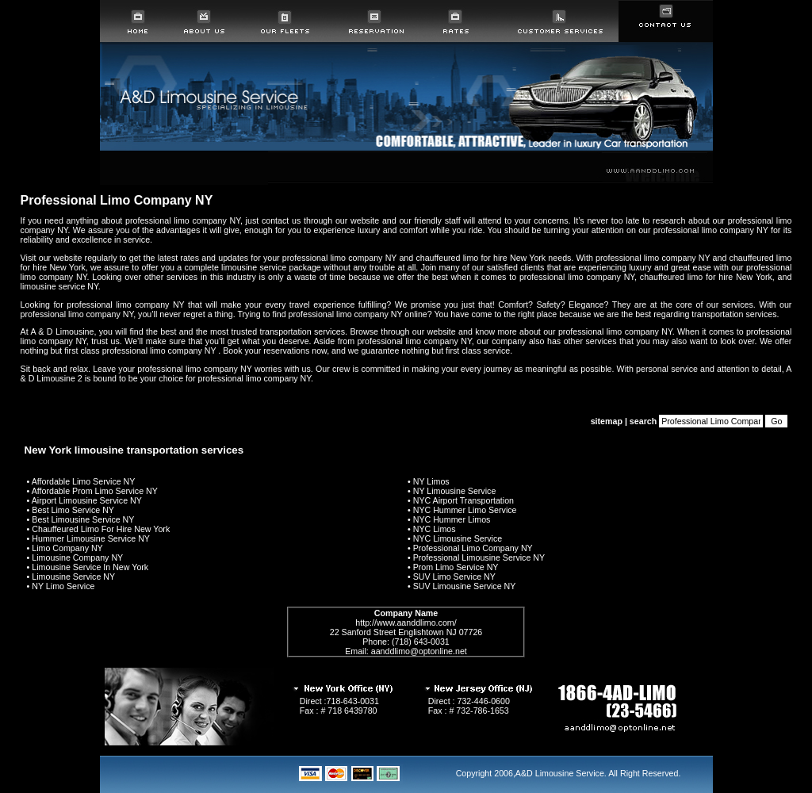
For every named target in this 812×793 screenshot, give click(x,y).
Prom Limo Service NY (456, 567)
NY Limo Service (63, 586)
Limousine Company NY (77, 557)
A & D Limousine (62, 331)
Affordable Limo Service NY (84, 481)
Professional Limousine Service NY (479, 557)
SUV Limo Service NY (454, 576)
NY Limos (431, 481)
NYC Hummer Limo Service (465, 510)
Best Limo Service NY (73, 510)
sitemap (606, 421)
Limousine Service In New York (90, 567)
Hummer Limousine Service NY (91, 538)
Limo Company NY (67, 548)
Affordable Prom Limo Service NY (95, 491)
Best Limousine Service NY (83, 519)
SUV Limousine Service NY (464, 586)
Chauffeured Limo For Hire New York (101, 529)
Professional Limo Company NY (473, 548)
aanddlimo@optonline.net (419, 651)
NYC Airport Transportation (463, 500)
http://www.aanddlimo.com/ (405, 622)
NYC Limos (434, 529)
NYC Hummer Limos (452, 519)
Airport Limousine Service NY (87, 500)
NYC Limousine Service (458, 538)
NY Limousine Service (454, 491)
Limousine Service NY (73, 576)
